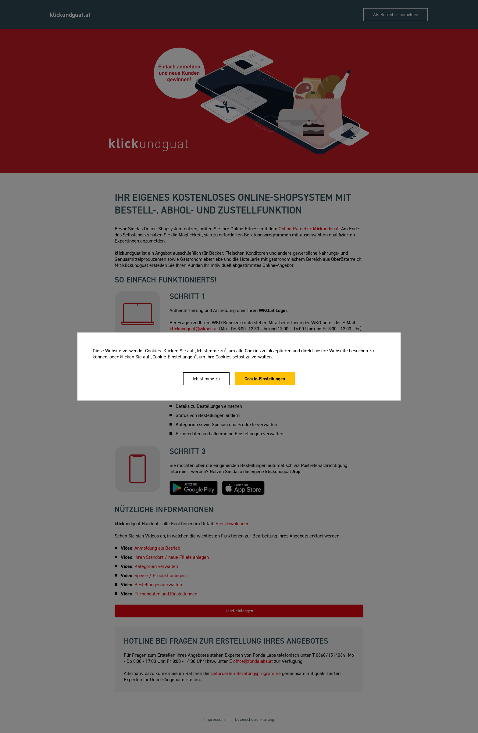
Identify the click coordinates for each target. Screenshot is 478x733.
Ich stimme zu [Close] (206, 379)
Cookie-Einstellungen (265, 379)
